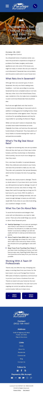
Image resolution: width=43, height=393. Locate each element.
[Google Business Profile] (18, 370)
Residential (21, 352)
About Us (21, 349)
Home (21, 346)
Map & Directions (21, 337)
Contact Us (21, 362)
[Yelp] (25, 370)
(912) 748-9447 (21, 323)
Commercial (21, 355)
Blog (21, 359)
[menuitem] (17, 390)
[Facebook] (21, 370)
